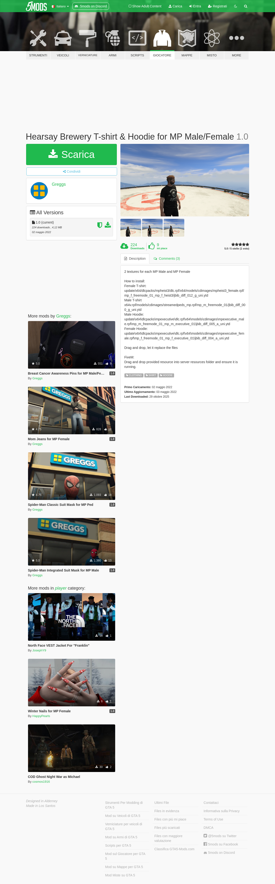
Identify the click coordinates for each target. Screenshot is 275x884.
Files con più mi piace (170, 819)
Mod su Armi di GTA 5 (121, 837)
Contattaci (211, 803)
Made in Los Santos (41, 806)
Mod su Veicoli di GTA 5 (122, 816)
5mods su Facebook (221, 844)
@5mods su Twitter (220, 836)
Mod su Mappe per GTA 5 (124, 867)
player (61, 588)
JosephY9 (39, 650)
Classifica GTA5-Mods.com (174, 849)
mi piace (162, 248)
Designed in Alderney (42, 801)
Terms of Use (213, 819)
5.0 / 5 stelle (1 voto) (236, 248)
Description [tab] (135, 258)
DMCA (208, 828)
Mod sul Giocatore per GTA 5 (125, 856)
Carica (175, 6)
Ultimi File (161, 803)
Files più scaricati (167, 828)
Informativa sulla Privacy (222, 811)
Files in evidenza (166, 811)
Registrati (217, 6)
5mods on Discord (219, 853)
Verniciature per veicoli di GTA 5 (123, 826)
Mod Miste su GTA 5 (120, 875)
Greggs (59, 184)
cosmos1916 (41, 781)
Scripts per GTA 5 (118, 845)
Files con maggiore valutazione (168, 838)
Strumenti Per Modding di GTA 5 (124, 805)
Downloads (138, 248)
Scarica (71, 154)
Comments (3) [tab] (167, 258)
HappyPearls (41, 716)
